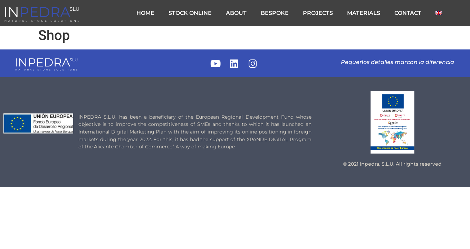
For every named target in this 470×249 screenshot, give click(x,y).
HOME (145, 13)
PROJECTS (318, 13)
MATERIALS (363, 13)
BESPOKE (275, 13)
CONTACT (407, 13)
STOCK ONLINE (190, 13)
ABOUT (236, 13)
